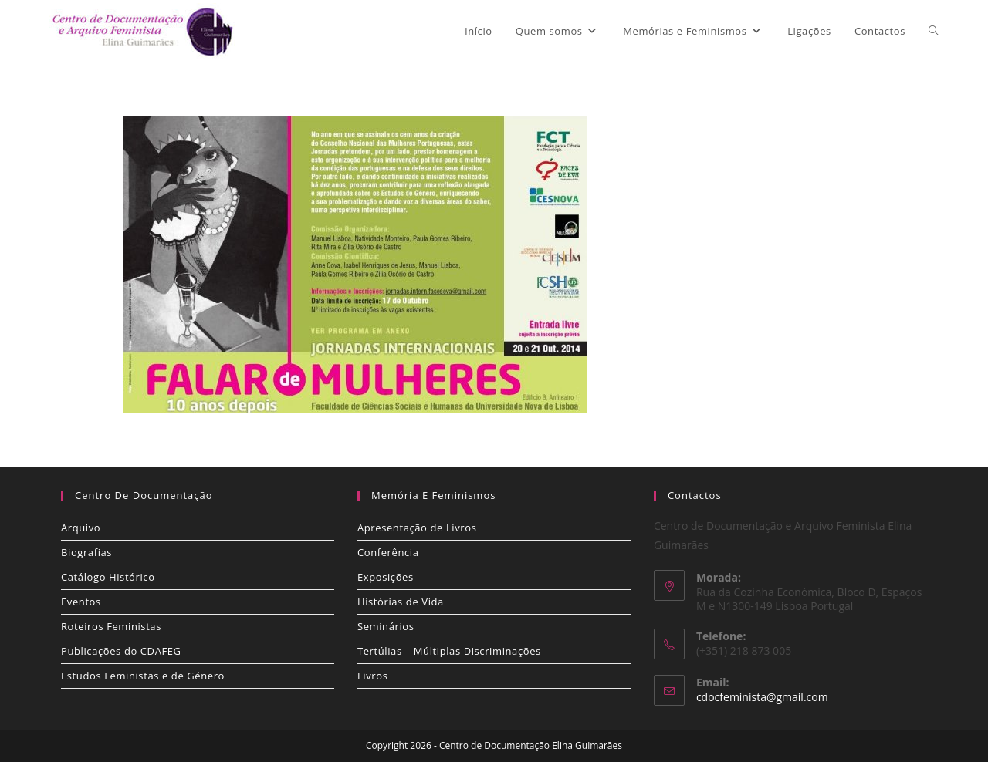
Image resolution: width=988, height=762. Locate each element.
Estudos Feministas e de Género (143, 676)
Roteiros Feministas (111, 626)
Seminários (385, 626)
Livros (372, 676)
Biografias (86, 552)
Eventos (81, 602)
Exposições (385, 577)
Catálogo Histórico (108, 577)
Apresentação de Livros (416, 527)
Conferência (388, 552)
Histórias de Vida (400, 602)
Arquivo (80, 527)
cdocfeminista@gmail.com (762, 697)
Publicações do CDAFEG (121, 651)
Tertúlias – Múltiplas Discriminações (449, 651)
